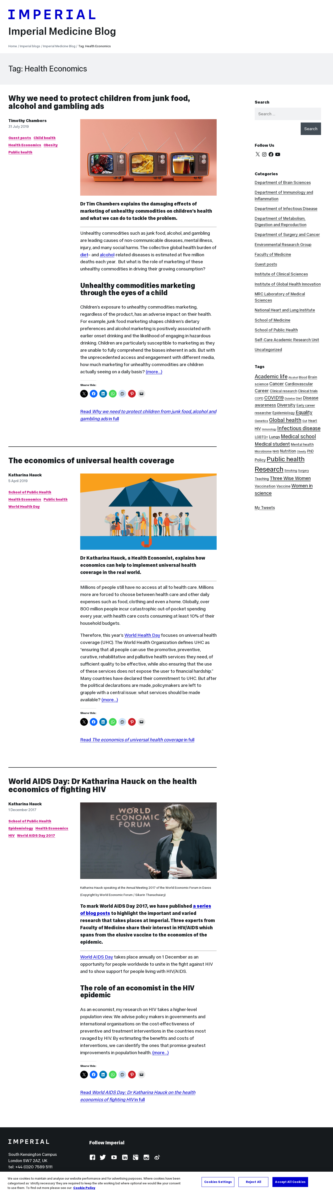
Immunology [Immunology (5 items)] (269, 429)
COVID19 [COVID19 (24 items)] (274, 398)
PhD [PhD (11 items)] (310, 451)
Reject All (253, 1182)
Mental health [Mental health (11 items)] (302, 444)
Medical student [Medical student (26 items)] (272, 444)
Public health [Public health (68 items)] (286, 459)
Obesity (51, 145)
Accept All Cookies (290, 1182)
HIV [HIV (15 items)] (258, 428)
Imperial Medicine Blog (62, 31)
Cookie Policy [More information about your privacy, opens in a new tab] (84, 1188)
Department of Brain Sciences (283, 182)
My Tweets (265, 507)
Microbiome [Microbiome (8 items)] (263, 451)
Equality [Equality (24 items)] (304, 412)
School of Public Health (29, 492)
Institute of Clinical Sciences (281, 274)
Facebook (92, 1158)
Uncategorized (268, 349)
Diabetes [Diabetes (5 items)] (290, 398)
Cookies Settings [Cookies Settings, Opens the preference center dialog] (218, 1182)
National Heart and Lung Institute (285, 310)
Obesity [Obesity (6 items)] (301, 451)
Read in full (137, 740)
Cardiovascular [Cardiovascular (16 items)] (299, 383)
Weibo (157, 1158)
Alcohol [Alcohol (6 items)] (293, 377)
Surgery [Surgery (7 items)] (303, 470)
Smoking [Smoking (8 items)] (290, 470)
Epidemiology (20, 828)
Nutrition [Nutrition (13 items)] (288, 451)
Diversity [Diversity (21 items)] (286, 405)
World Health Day (24, 506)
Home (12, 46)
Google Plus (135, 1158)
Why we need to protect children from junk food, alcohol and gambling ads (99, 102)
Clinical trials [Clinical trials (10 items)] (308, 391)
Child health (45, 137)
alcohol (107, 254)
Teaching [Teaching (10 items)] (262, 479)
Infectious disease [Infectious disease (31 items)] (299, 428)
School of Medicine (272, 320)
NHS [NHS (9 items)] (276, 451)
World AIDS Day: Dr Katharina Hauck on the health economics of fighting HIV (102, 785)
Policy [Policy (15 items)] (260, 459)
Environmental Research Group (283, 244)
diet (84, 254)
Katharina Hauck (25, 475)
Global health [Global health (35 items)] (285, 420)
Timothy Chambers (27, 120)
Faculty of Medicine (273, 254)
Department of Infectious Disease (286, 208)
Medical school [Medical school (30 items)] (298, 436)
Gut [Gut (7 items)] (304, 421)
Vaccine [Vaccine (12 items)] (283, 486)
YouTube (114, 1158)
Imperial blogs (30, 46)
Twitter (103, 1158)
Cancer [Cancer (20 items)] (276, 383)
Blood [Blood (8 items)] (303, 377)
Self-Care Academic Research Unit (287, 339)
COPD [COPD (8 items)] (259, 398)
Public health (20, 152)
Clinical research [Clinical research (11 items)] (283, 391)
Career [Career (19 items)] (262, 390)
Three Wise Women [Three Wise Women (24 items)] (290, 478)
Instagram (146, 1158)
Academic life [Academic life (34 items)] (271, 376)
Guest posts (19, 137)
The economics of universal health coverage (91, 460)
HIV (11, 835)
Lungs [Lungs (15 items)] (274, 436)
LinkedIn (125, 1158)
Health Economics (24, 145)
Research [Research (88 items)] (269, 469)
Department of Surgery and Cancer (287, 234)
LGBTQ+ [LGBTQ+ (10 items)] (261, 437)
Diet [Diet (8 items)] (299, 398)
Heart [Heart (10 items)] (312, 421)
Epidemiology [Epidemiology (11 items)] (283, 412)
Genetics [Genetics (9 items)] (261, 421)
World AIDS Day (96, 957)
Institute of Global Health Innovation (288, 284)
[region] (166, 1182)
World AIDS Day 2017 (36, 835)
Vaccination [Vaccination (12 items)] (265, 486)
